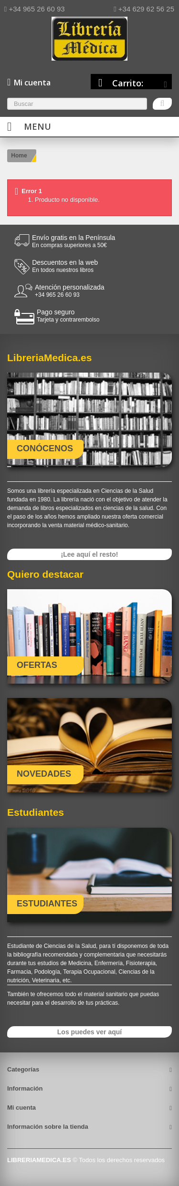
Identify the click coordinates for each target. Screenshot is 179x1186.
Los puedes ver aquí (89, 1032)
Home (19, 155)
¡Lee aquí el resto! (89, 554)
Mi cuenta (21, 1107)
